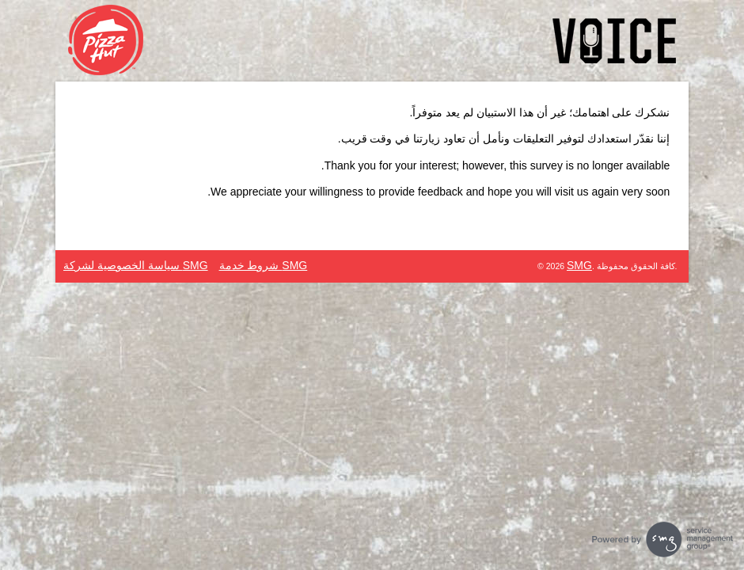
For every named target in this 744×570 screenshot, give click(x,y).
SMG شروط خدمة (263, 265)
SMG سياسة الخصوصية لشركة (135, 265)
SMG (579, 265)
